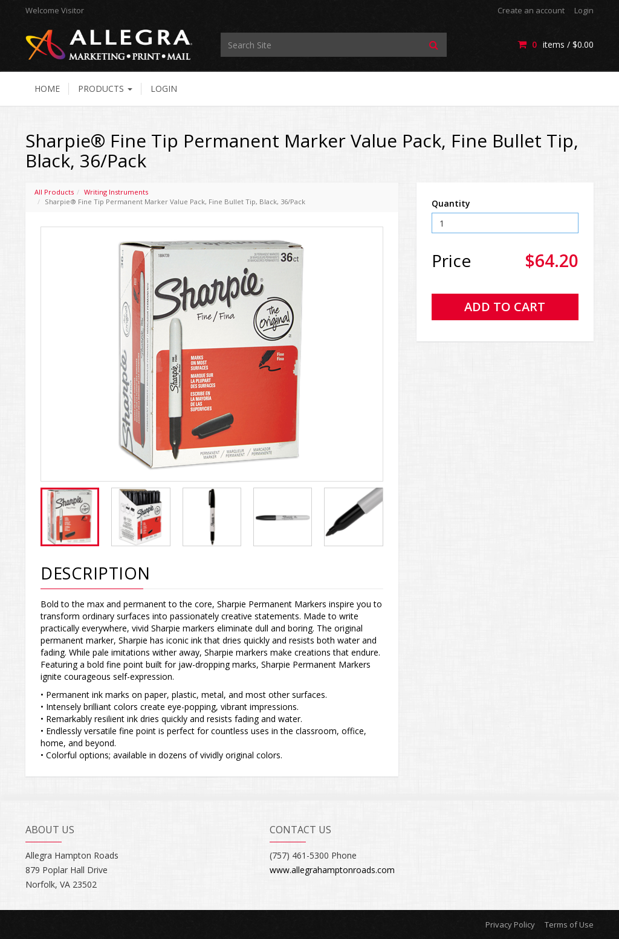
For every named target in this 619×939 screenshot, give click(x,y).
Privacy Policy (510, 924)
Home (47, 88)
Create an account (531, 10)
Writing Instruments (116, 191)
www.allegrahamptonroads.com (332, 870)
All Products (54, 191)
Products (105, 88)
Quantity (451, 203)
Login (584, 10)
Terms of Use (569, 924)
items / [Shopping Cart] (555, 44)
